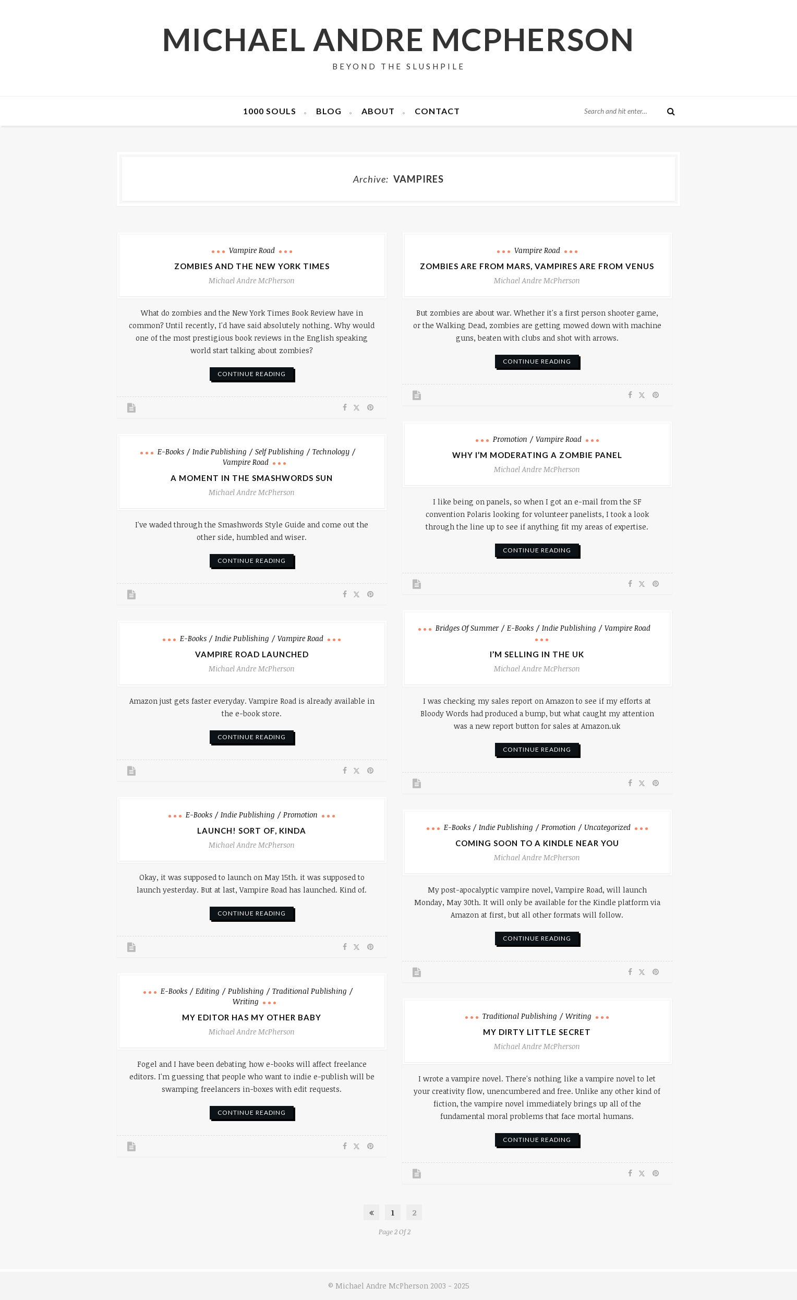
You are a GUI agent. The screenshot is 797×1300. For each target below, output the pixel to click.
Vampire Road (252, 250)
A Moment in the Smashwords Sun (252, 478)
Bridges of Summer (467, 628)
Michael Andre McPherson (399, 39)
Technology (330, 451)
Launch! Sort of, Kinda (251, 830)
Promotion (510, 439)
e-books (171, 451)
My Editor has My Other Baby (251, 1017)
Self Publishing (279, 451)
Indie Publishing (219, 451)
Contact (437, 111)
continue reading (252, 374)
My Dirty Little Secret (537, 1032)
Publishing (246, 991)
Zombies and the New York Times (252, 266)
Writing (246, 1001)
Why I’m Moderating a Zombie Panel (537, 455)
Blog (329, 111)
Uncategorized (607, 827)
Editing (208, 991)
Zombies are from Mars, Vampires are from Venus (537, 266)
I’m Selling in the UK (537, 654)
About (378, 111)
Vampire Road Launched (252, 654)
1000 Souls (269, 111)
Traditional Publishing (309, 991)
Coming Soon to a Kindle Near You (537, 843)
